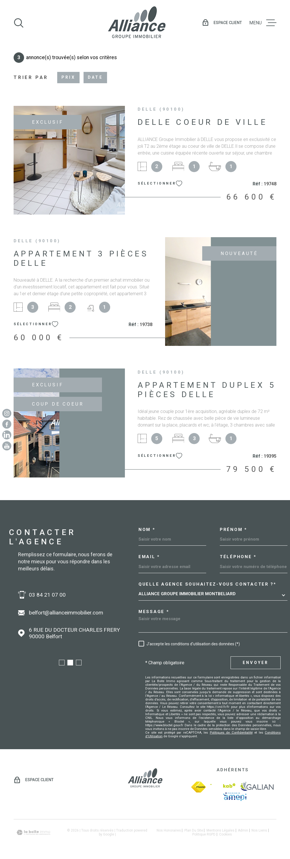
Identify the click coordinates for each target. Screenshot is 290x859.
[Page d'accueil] (136, 23)
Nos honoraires (169, 830)
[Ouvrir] (19, 23)
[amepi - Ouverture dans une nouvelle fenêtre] (234, 796)
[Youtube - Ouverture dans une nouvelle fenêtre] (6, 445)
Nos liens (259, 830)
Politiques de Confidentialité (231, 732)
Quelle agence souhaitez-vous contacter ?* (207, 584)
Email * (149, 557)
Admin (243, 830)
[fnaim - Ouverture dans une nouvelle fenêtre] (198, 786)
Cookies (225, 834)
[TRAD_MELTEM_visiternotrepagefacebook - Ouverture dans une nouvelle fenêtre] (6, 424)
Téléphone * (238, 557)
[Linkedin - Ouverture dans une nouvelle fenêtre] (6, 435)
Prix (68, 77)
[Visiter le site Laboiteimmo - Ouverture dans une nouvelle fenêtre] (33, 832)
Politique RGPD (204, 834)
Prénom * (233, 530)
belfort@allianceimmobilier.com (66, 612)
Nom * (146, 530)
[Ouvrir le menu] (262, 23)
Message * (153, 612)
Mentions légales (220, 830)
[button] (62, 662)
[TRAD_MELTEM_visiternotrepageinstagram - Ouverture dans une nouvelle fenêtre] (6, 413)
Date (95, 77)
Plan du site (193, 830)
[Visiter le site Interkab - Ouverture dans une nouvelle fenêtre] (222, 787)
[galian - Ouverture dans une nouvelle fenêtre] (257, 787)
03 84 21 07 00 (47, 595)
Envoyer (255, 662)
